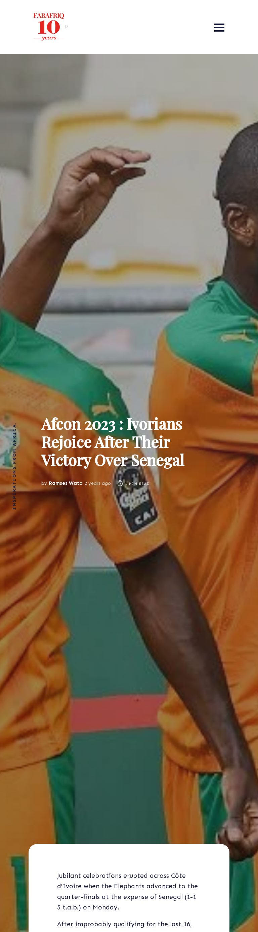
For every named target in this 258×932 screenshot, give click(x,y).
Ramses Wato (66, 483)
